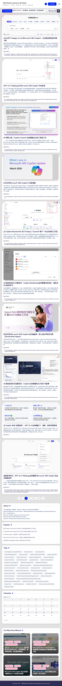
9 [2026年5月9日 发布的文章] (43, 606)
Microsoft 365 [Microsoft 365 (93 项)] (9, 570)
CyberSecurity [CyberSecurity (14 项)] (34, 559)
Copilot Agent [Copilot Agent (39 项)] (39, 551)
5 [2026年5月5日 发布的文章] (12, 606)
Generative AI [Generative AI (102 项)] (35, 567)
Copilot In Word (54, 490)
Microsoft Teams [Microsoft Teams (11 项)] (9, 578)
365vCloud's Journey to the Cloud (14, 3)
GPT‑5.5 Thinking (45, 99)
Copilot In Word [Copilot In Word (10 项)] (9, 559)
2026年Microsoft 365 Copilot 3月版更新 (19, 183)
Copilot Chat (27, 54)
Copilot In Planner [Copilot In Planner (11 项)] (21, 557)
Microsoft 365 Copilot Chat (43, 55)
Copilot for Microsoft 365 (45, 54)
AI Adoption (9, 641)
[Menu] (59, 4)
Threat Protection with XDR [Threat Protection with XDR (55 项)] (46, 584)
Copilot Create (34, 54)
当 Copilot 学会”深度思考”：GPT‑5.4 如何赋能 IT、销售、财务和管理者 (30, 425)
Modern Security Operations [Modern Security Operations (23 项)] (12, 581)
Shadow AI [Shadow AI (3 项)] (8, 584)
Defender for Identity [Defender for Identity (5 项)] (41, 562)
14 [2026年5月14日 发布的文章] (28, 609)
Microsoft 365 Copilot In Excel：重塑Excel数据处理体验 (17, 537)
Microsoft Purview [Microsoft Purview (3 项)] (9, 576)
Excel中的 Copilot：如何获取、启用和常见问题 (14, 534)
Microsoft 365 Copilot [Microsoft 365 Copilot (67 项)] (22, 570)
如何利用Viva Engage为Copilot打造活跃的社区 (14, 540)
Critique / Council (41, 243)
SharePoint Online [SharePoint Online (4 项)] (31, 584)
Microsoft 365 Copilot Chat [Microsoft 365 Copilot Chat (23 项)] (38, 570)
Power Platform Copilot (15, 492)
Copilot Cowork (17, 149)
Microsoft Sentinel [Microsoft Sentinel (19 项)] (46, 576)
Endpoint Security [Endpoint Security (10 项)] (10, 567)
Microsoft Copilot (13, 150)
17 (39, 498)
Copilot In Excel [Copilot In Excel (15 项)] (52, 554)
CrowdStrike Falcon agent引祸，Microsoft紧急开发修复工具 (18, 531)
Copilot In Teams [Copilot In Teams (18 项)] (48, 557)
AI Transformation (11, 644)
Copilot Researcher (31, 243)
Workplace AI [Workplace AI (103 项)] (9, 586)
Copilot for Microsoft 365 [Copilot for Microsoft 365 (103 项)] (37, 554)
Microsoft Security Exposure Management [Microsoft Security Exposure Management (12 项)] (27, 576)
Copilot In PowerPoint (32, 397)
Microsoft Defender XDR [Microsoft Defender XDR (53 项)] (24, 573)
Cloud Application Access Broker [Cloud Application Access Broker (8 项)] (13, 551)
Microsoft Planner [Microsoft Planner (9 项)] (50, 573)
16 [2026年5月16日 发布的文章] (43, 609)
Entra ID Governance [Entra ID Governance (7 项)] (22, 567)
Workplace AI (54, 55)
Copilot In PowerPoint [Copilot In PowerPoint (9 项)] (35, 557)
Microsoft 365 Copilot (30, 55)
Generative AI (14, 55)
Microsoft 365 (21, 55)
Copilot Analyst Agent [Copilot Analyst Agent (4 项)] (10, 554)
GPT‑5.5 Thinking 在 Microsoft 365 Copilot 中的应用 (24, 86)
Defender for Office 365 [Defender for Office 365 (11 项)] (11, 565)
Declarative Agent (31, 350)
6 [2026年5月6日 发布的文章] (20, 606)
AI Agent (17, 641)
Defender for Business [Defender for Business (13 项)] (47, 559)
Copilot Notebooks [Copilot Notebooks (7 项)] (22, 559)
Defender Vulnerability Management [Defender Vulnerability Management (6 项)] (43, 565)
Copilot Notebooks (31, 299)
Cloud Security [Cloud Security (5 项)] (28, 551)
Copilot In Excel (37, 490)
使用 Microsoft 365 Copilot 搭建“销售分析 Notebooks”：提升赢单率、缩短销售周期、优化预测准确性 (30, 10)
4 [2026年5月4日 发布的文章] (4, 606)
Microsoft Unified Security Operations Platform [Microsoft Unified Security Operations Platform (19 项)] (28, 578)
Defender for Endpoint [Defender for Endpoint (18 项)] (27, 562)
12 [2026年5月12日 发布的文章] (12, 609)
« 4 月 (6, 620)
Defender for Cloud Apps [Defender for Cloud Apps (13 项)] (11, 562)
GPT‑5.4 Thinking (16, 491)
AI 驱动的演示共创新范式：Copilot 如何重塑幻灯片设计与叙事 (26, 384)
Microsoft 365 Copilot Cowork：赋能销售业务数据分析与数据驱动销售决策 (44, 649)
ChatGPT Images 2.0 (11, 54)
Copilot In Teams (46, 490)
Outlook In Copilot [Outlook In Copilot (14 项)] (27, 581)
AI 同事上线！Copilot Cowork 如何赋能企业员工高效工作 (24, 138)
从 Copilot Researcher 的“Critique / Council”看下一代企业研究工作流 (30, 232)
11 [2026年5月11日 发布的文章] (4, 609)
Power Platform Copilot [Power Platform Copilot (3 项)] (42, 581)
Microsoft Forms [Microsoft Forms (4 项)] (37, 573)
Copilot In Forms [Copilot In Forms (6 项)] (9, 557)
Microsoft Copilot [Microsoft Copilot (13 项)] (10, 573)
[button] (52, 4)
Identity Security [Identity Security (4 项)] (47, 567)
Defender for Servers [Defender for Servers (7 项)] (25, 565)
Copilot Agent (20, 54)
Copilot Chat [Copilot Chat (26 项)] (23, 554)
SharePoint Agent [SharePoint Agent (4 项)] (19, 584)
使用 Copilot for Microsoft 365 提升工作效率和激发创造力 (17, 528)
